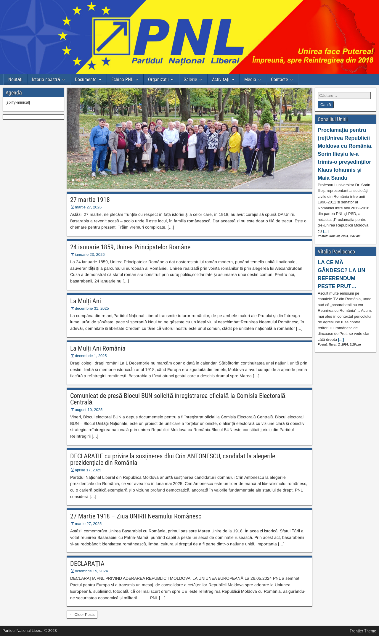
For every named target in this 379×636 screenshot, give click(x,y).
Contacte (279, 79)
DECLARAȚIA (87, 563)
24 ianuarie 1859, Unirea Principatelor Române (130, 247)
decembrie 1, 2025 (91, 356)
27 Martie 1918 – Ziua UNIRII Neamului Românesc (135, 516)
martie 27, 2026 (88, 207)
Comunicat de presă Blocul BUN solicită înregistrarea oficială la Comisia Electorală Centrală (177, 399)
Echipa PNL (122, 79)
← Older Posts (82, 614)
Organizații (158, 79)
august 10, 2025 (88, 409)
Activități (220, 79)
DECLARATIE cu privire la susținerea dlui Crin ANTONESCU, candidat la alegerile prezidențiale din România (172, 459)
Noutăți (15, 79)
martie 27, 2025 (88, 523)
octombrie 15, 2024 (91, 571)
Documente (86, 79)
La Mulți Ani (85, 301)
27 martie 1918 (90, 199)
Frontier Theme (363, 631)
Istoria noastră (46, 79)
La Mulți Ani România (98, 348)
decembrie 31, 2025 (92, 308)
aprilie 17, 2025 (88, 470)
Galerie (190, 79)
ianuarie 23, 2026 (90, 254)
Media (250, 79)
